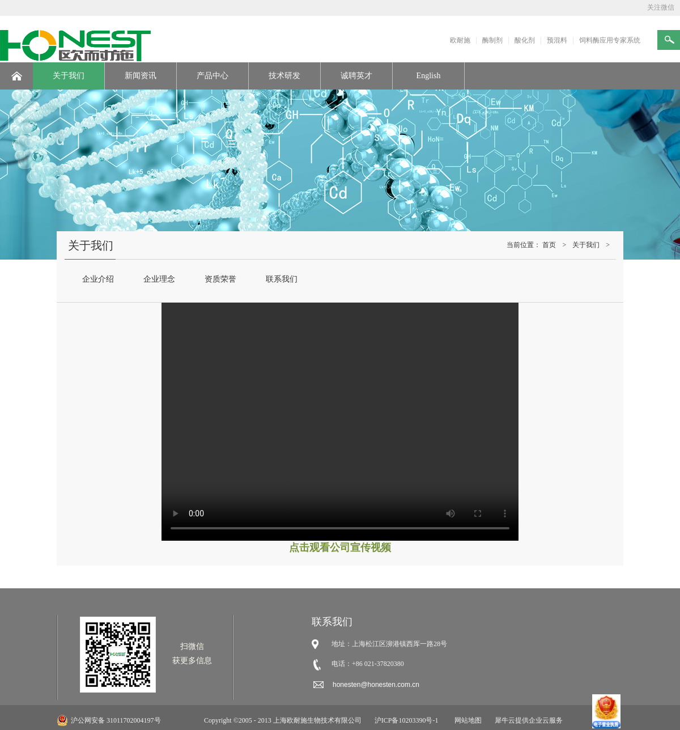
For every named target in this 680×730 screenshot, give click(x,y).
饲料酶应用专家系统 (609, 40)
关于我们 (586, 245)
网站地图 (466, 720)
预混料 (557, 40)
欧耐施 (460, 40)
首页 (549, 245)
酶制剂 (492, 40)
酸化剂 (525, 40)
